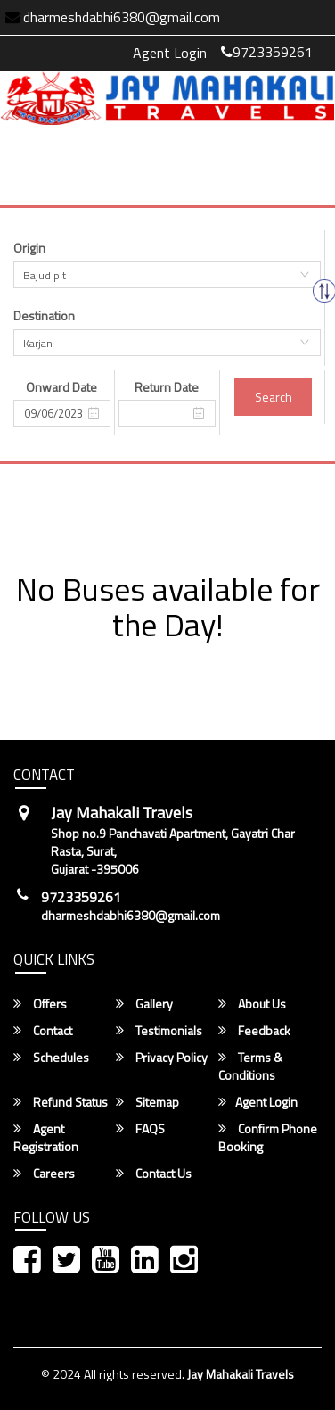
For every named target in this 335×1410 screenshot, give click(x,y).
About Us (252, 1004)
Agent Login (170, 52)
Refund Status (60, 1102)
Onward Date (61, 387)
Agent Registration (45, 1138)
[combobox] (167, 274)
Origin (29, 248)
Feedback (254, 1031)
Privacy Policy (162, 1057)
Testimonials (159, 1031)
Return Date (167, 387)
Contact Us (154, 1173)
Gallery (144, 1004)
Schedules (51, 1057)
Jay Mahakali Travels (240, 1373)
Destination (44, 316)
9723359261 (267, 51)
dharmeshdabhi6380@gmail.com (130, 916)
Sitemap (147, 1102)
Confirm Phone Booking (267, 1138)
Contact (42, 1031)
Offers (40, 1004)
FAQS (140, 1129)
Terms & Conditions (250, 1066)
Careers (44, 1173)
